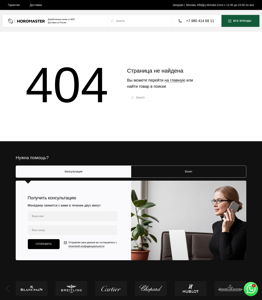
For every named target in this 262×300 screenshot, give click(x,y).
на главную (175, 80)
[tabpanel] (131, 220)
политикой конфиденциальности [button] (86, 246)
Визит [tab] (188, 171)
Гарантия (14, 5)
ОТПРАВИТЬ (44, 244)
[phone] (72, 230)
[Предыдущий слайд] (7, 288)
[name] (72, 216)
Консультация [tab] (73, 171)
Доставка (36, 5)
